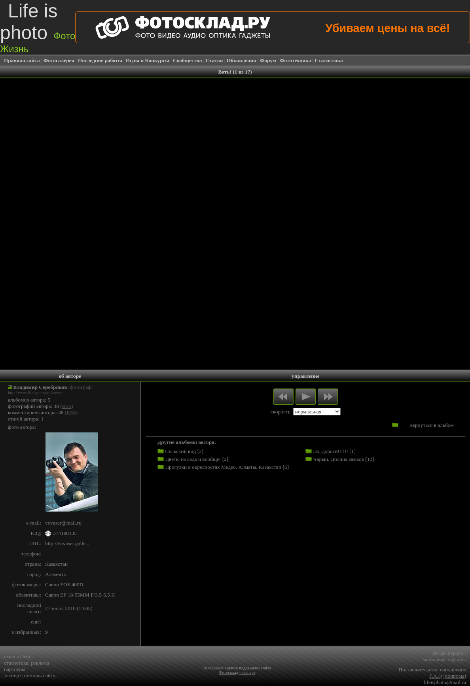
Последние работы (100, 60)
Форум (268, 60)
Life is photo (37, 27)
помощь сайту (40, 675)
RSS (67, 406)
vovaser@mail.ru (63, 523)
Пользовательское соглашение (432, 670)
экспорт (12, 675)
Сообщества (187, 60)
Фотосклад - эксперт (237, 672)
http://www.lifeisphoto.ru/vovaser (36, 392)
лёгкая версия (449, 653)
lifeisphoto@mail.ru (445, 682)
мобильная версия (444, 659)
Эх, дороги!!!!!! (330, 451)
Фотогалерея (59, 60)
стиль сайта (17, 656)
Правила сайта (22, 60)
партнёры (14, 669)
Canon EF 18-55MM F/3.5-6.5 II (80, 595)
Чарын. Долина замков (338, 459)
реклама (40, 663)
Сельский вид (180, 451)
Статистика (329, 60)
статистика (16, 663)
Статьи (214, 60)
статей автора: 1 (26, 419)
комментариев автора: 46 (36, 412)
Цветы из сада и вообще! (193, 459)
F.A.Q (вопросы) (447, 676)
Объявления (241, 60)
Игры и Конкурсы (147, 60)
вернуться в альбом (432, 425)
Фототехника (295, 60)
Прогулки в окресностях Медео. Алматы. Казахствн (223, 467)
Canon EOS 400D (64, 584)
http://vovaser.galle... (67, 543)
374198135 (65, 533)
